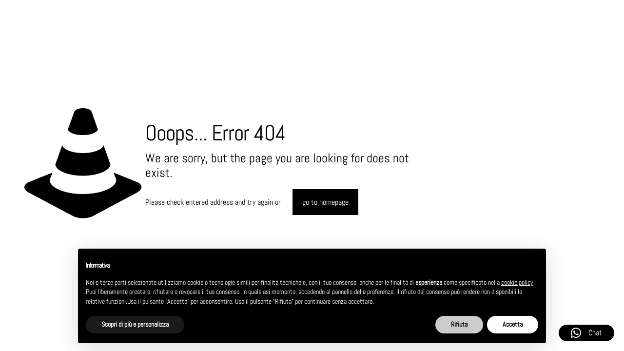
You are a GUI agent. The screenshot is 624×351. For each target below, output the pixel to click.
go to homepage (325, 202)
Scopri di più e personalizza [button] (135, 324)
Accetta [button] (513, 324)
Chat (586, 333)
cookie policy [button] (517, 282)
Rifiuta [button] (459, 324)
